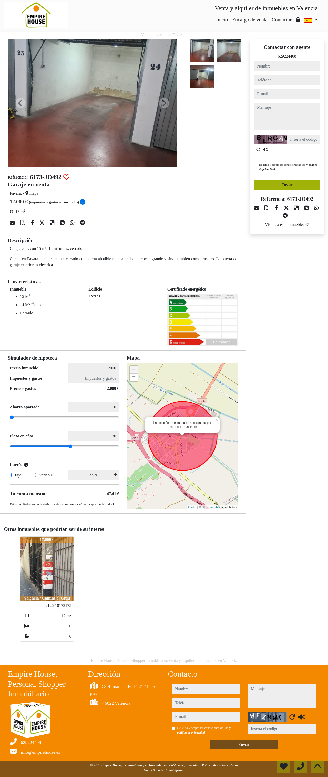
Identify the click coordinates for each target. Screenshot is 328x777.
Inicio (222, 20)
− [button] (134, 377)
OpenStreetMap (212, 507)
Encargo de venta (250, 20)
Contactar (282, 20)
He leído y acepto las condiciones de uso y (288, 167)
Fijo (18, 475)
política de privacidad (191, 732)
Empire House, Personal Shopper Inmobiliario (134, 765)
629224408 (287, 56)
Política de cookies (215, 765)
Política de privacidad (184, 765)
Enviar (287, 185)
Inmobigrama (174, 770)
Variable (46, 475)
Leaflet (192, 507)
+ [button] (134, 370)
